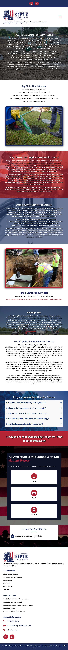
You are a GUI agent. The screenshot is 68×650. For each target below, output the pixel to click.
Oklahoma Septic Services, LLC (18, 646)
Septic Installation (56, 299)
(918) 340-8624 (13, 621)
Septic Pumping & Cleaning (15, 299)
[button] (34, 402)
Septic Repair (43, 299)
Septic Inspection (32, 299)
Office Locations (12, 630)
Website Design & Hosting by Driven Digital (45, 646)
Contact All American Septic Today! (29, 536)
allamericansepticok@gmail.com (19, 626)
